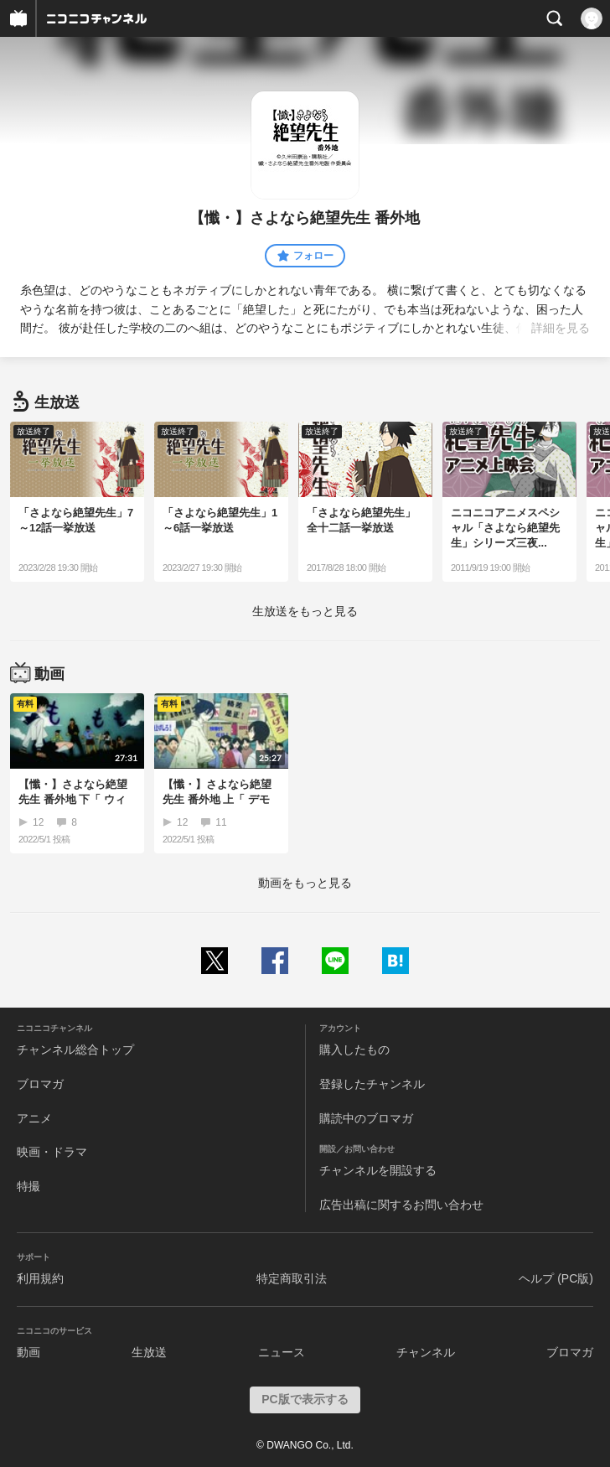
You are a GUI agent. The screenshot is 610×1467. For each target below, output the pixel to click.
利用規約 (40, 1278)
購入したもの (354, 1049)
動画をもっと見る (305, 882)
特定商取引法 (291, 1278)
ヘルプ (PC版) (556, 1278)
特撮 (28, 1186)
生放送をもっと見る (305, 611)
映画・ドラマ (52, 1152)
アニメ (34, 1118)
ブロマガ (40, 1084)
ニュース (281, 1352)
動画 (28, 1352)
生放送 (149, 1352)
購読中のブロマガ (366, 1118)
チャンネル (425, 1352)
